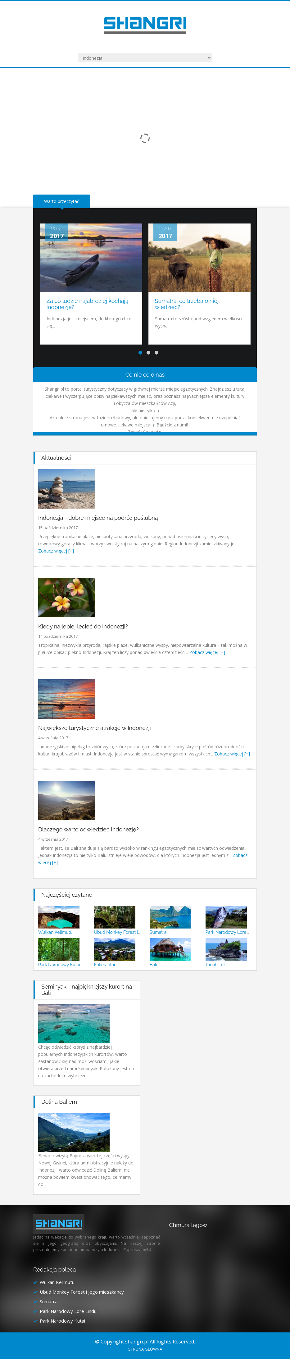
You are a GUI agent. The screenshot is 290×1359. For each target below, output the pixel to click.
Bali (153, 964)
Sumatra (158, 932)
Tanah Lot (215, 964)
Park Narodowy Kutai (59, 964)
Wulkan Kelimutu (55, 932)
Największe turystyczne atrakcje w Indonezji (94, 728)
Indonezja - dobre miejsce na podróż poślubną (98, 518)
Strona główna (145, 1349)
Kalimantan (105, 964)
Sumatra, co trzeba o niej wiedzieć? (187, 304)
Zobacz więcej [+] (56, 551)
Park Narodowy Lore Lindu (232, 932)
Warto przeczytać (61, 201)
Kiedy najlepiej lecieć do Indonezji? (83, 626)
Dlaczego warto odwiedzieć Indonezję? (88, 829)
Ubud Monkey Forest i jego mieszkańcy (133, 932)
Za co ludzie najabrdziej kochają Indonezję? (88, 304)
